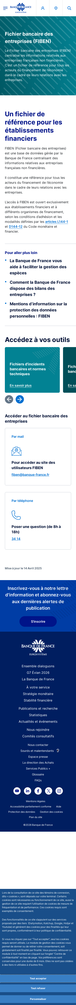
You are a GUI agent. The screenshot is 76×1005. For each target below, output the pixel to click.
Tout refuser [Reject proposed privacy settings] (38, 988)
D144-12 (15, 226)
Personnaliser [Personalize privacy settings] (38, 999)
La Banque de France (38, 868)
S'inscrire (38, 810)
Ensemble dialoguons (38, 855)
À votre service (38, 876)
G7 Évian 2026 (38, 862)
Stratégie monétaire (38, 883)
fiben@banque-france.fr (30, 664)
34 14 (16, 728)
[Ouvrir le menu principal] (5, 7)
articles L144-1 (56, 222)
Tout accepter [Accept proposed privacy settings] (38, 978)
